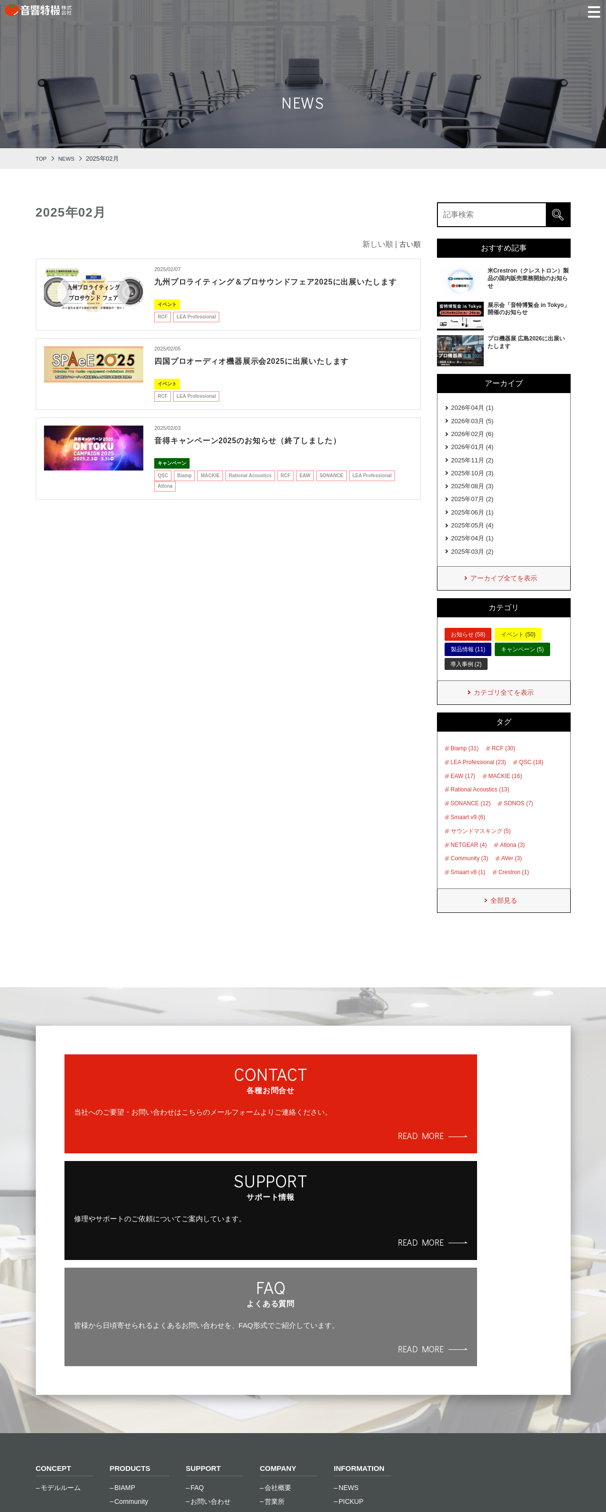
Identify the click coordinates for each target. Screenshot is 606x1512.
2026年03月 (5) (472, 422)
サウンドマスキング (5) (481, 845)
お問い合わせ (211, 1334)
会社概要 (278, 1321)
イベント (167, 316)
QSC (163, 487)
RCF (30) (503, 762)
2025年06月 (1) (472, 520)
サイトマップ (197, 1488)
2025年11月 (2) (472, 464)
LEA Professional (196, 328)
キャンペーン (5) (522, 662)
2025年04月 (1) (472, 548)
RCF (163, 328)
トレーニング (211, 1362)
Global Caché (135, 1362)
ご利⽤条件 (136, 1488)
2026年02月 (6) (472, 436)
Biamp (184, 487)
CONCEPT (54, 1301)
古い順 (409, 244)
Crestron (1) (514, 886)
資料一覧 (204, 1376)
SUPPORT (204, 1301)
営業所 (275, 1334)
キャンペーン (172, 475)
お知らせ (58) (468, 647)
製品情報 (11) (468, 662)
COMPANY (279, 1301)
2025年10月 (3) (472, 478)
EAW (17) (463, 790)
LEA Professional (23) (478, 776)
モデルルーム (61, 1321)
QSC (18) (531, 776)
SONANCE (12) (471, 817)
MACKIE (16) (505, 790)
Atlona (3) (512, 858)
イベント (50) (518, 647)
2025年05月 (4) (472, 534)
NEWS (349, 1321)
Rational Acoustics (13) (480, 803)
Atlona (165, 498)
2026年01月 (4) (472, 450)
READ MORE (158, 1181)
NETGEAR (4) (469, 858)
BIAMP (125, 1321)
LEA (121, 1376)
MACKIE (210, 487)
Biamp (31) (465, 762)
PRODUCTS (131, 1301)
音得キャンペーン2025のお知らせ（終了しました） (259, 452)
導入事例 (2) (466, 677)
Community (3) (470, 872)
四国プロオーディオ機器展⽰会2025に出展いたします (263, 373)
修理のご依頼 (211, 1348)
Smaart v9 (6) (468, 831)
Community (132, 1334)
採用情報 (278, 1362)
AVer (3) (511, 872)
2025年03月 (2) (472, 563)
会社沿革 (278, 1348)
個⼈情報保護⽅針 (66, 1488)
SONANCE (331, 487)
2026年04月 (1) (472, 408)
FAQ (197, 1321)
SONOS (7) (518, 817)
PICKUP (351, 1334)
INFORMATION (360, 1301)
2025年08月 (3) (472, 492)
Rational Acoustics (250, 487)
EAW (304, 487)
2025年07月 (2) (472, 506)
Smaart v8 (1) (468, 886)
